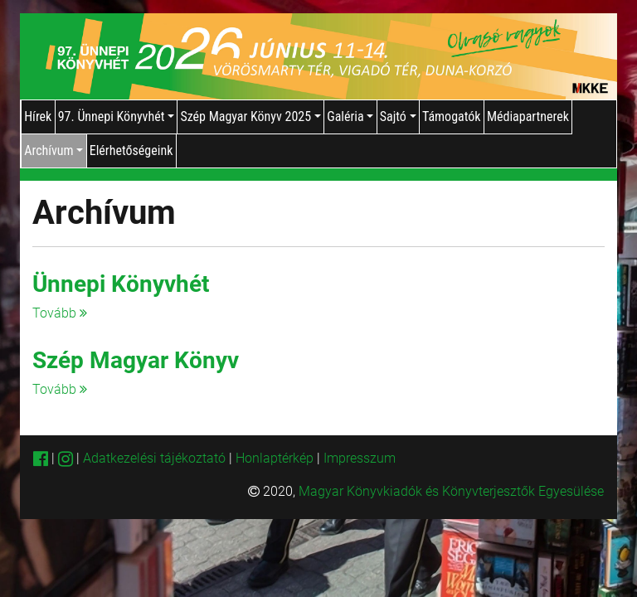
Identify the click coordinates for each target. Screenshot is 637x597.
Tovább (59, 313)
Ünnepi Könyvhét (120, 284)
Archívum (53, 150)
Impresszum (359, 458)
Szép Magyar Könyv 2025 (250, 116)
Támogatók (451, 116)
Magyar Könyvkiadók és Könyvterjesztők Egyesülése (451, 491)
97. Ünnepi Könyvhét (116, 116)
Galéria (350, 116)
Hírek (37, 116)
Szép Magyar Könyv (135, 360)
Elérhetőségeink (131, 150)
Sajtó (398, 116)
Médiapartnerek (528, 116)
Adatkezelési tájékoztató (154, 458)
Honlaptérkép (276, 458)
